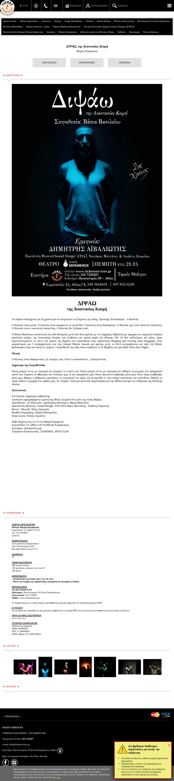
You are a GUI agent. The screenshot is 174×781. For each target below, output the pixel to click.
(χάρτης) (15, 535)
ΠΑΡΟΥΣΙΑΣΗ (49, 62)
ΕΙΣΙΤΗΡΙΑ (124, 62)
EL (21, 5)
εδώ (58, 777)
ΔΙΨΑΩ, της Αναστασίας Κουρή (87, 46)
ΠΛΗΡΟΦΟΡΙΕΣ (87, 62)
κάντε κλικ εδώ (19, 618)
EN (26, 5)
